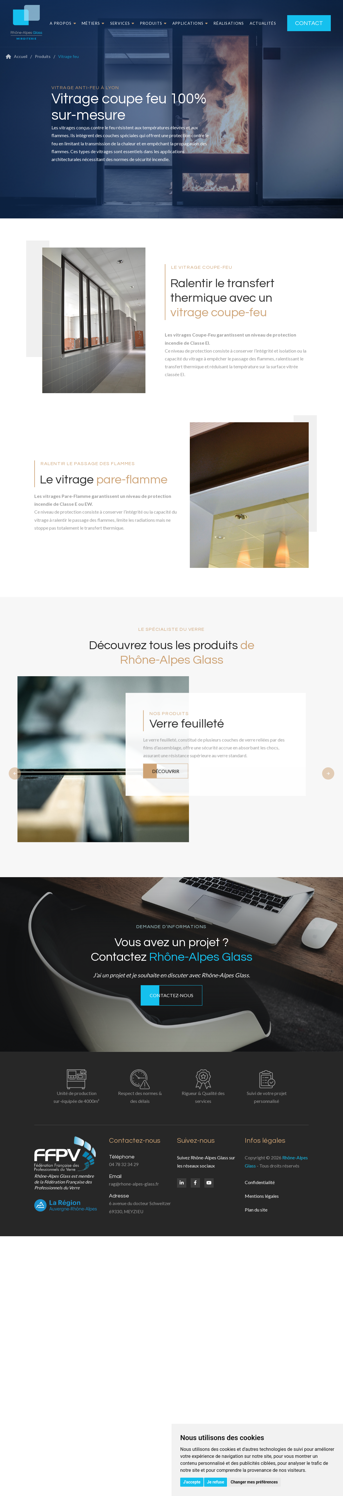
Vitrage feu (68, 56)
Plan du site (256, 1209)
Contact (304, 23)
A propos (54, 23)
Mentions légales (262, 1196)
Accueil (20, 56)
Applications (182, 23)
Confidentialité (260, 1182)
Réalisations (220, 23)
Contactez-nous (171, 995)
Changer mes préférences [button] (254, 1482)
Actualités (254, 23)
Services (114, 23)
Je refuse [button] (215, 1482)
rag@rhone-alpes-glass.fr (134, 1183)
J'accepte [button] (192, 1482)
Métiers (84, 23)
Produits (145, 23)
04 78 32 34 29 (124, 1164)
